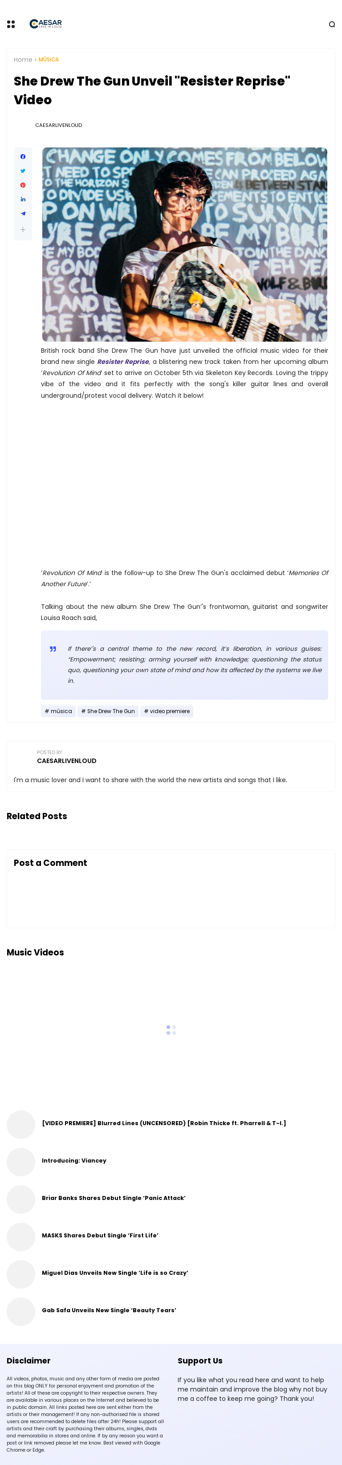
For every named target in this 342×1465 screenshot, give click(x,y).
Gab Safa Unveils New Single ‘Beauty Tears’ (109, 1310)
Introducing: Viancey (74, 1160)
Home (23, 59)
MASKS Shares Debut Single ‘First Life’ (100, 1235)
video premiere (170, 711)
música (49, 59)
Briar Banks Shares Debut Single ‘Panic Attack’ (114, 1198)
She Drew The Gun (111, 711)
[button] (22, 229)
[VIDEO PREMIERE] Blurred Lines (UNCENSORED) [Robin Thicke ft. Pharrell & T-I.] (164, 1123)
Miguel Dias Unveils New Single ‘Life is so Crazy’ (115, 1273)
